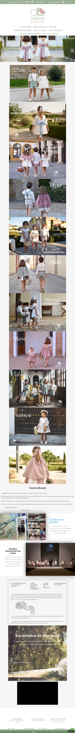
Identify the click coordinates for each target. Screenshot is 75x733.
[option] (37, 49)
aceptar (70, 731)
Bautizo (52, 27)
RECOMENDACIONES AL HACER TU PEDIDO (18, 613)
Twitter (26, 2)
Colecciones (25, 27)
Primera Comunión (22, 30)
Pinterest (29, 2)
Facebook (23, 2)
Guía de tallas (39, 30)
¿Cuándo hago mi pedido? (29, 34)
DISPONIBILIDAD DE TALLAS (60, 612)
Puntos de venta (50, 34)
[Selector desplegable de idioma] (42, 2)
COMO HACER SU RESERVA (46, 614)
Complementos (40, 27)
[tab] (18, 614)
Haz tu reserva (55, 30)
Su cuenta (43, 728)
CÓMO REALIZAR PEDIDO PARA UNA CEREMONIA (34, 615)
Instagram (32, 2)
